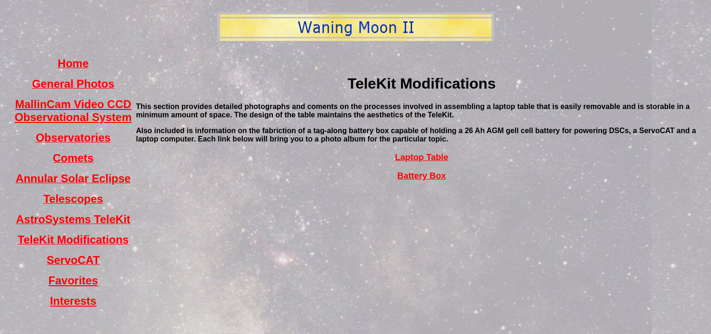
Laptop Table (421, 157)
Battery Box (421, 175)
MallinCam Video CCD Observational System (73, 110)
